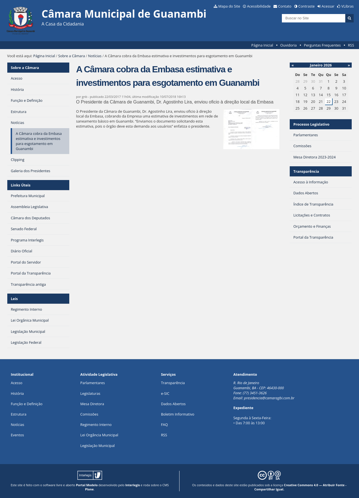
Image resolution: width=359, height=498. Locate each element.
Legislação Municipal (97, 445)
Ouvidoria (288, 45)
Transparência (306, 171)
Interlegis (132, 485)
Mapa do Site (229, 6)
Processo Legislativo (311, 124)
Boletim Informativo (177, 414)
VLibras (347, 6)
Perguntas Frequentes (322, 45)
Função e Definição (26, 403)
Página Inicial (262, 45)
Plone (89, 489)
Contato (285, 6)
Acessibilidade (259, 6)
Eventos (17, 434)
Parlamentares (92, 382)
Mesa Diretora (92, 403)
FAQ (164, 424)
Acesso (16, 382)
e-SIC (165, 393)
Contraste (306, 6)
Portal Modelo (87, 485)
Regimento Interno (96, 424)
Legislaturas (90, 393)
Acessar (328, 6)
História (17, 393)
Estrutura (18, 414)
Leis (14, 298)
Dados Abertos (173, 403)
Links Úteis (20, 185)
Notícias (95, 55)
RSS (351, 45)
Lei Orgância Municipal (99, 434)
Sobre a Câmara (71, 55)
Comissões (89, 414)
